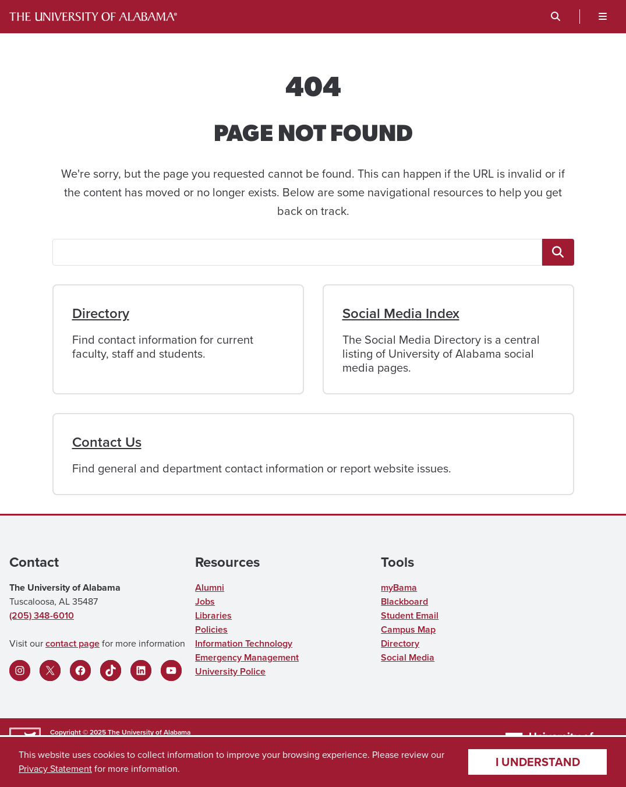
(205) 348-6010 (41, 615)
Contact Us (107, 442)
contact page (72, 643)
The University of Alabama (149, 732)
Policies (211, 629)
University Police (230, 671)
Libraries (213, 615)
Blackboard (404, 601)
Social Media (407, 657)
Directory (100, 313)
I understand (538, 762)
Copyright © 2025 (78, 732)
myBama (399, 587)
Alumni (209, 587)
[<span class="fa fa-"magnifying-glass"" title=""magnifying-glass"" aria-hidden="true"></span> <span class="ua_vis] (558, 252)
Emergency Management (247, 657)
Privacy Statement (55, 768)
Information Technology (243, 643)
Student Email (409, 615)
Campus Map (408, 629)
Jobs (205, 601)
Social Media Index (400, 313)
